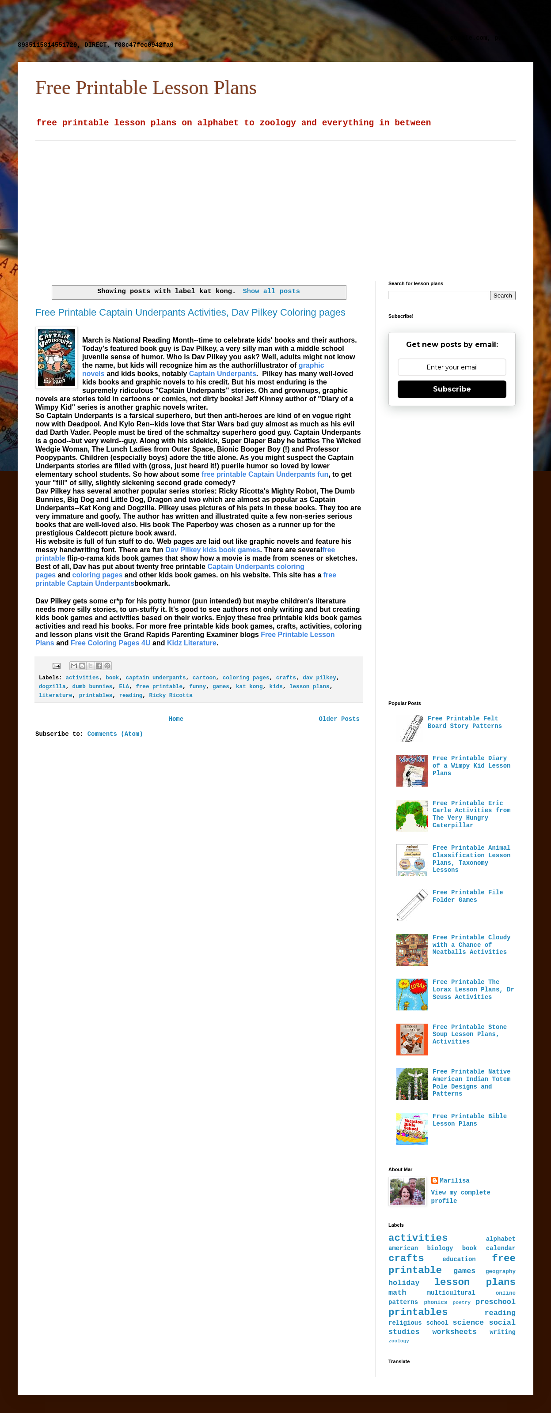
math (397, 1293)
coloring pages (246, 678)
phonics (435, 1303)
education (459, 1259)
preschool (495, 1302)
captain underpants (156, 678)
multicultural (451, 1292)
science (468, 1323)
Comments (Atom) (115, 734)
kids (276, 687)
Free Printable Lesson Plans (146, 87)
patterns (403, 1302)
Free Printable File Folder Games (468, 896)
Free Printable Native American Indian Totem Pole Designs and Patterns (471, 1082)
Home (175, 719)
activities (82, 678)
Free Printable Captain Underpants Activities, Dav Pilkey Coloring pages (190, 312)
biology (440, 1248)
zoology (398, 1341)
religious (405, 1322)
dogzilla (52, 687)
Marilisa (455, 1180)
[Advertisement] (232, 20)
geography (501, 1272)
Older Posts (339, 719)
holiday (404, 1283)
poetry (462, 1302)
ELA (124, 687)
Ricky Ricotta (170, 696)
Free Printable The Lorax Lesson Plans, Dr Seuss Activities (473, 990)
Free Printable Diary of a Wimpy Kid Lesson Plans (471, 766)
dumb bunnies (92, 687)
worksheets (454, 1332)
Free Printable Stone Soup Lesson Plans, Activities (470, 1035)
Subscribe (452, 389)
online (506, 1293)
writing (503, 1332)
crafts (286, 678)
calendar (501, 1248)
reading (130, 696)
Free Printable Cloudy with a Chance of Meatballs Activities (471, 945)
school (437, 1322)
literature (55, 696)
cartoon (204, 678)
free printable (159, 687)
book (112, 678)
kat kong (249, 687)
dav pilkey (319, 678)
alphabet (501, 1239)
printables (96, 696)
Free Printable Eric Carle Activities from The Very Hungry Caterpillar (471, 814)
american (403, 1248)
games (221, 687)
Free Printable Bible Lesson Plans (470, 1120)
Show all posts (271, 291)
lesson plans (309, 687)
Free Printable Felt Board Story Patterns (465, 722)
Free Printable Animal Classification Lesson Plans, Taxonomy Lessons (471, 859)
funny (197, 687)
